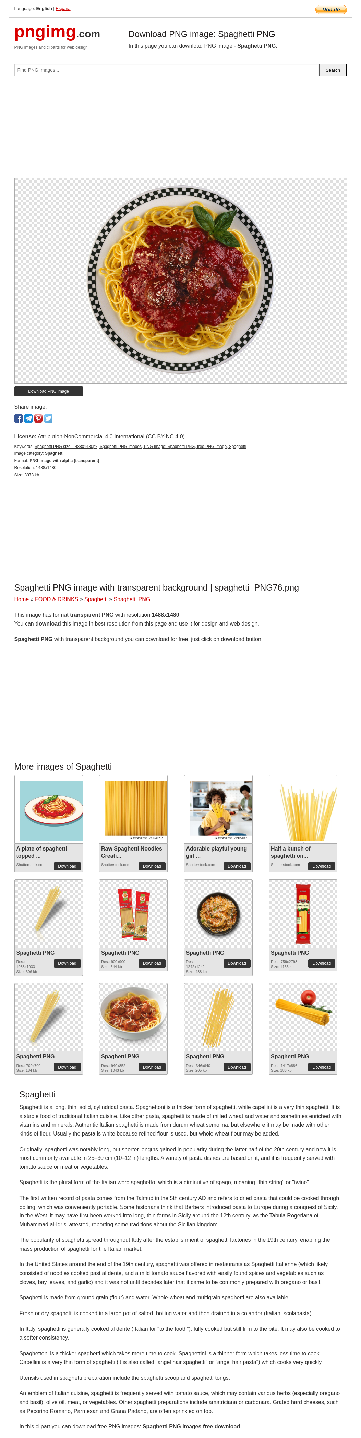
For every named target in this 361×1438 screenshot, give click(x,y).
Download (67, 866)
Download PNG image (48, 391)
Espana (63, 8)
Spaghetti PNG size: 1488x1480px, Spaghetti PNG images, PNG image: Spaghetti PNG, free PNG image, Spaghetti (140, 446)
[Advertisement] (180, 130)
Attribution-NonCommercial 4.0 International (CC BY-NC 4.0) (111, 436)
